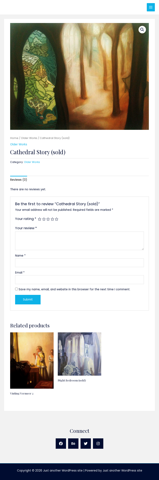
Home (14, 138)
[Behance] (73, 443)
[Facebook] (61, 443)
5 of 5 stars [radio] (56, 219)
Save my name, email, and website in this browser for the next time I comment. (74, 289)
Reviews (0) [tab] (18, 180)
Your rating (25, 218)
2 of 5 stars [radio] (44, 219)
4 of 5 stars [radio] (52, 219)
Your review (26, 228)
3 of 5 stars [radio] (48, 219)
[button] (142, 29)
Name (20, 256)
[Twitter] (86, 443)
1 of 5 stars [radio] (39, 219)
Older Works (29, 138)
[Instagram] (98, 443)
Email (20, 273)
